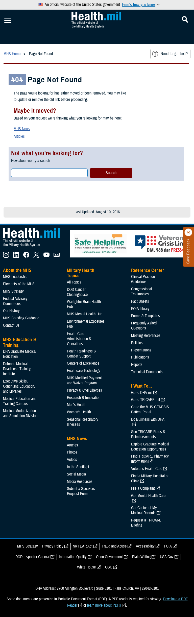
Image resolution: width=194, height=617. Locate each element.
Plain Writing (141, 556)
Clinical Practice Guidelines (143, 279)
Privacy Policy (52, 546)
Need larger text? (170, 54)
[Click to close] (188, 232)
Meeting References (145, 335)
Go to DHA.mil (141, 392)
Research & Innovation (83, 397)
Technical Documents (147, 371)
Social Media (76, 474)
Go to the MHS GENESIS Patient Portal (150, 410)
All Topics (74, 282)
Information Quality (73, 556)
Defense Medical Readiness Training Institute (17, 368)
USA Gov (167, 556)
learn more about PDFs (104, 605)
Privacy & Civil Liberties (84, 390)
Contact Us (11, 325)
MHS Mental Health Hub (84, 314)
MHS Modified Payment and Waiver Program (84, 380)
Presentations (141, 350)
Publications (140, 357)
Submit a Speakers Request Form (81, 491)
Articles (19, 136)
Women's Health (79, 412)
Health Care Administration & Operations (79, 338)
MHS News (22, 128)
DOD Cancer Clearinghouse (77, 292)
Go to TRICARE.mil (145, 399)
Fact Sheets (140, 301)
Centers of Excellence (83, 363)
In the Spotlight (78, 466)
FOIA (168, 546)
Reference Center (147, 270)
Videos (72, 459)
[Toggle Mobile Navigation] (8, 20)
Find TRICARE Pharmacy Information (150, 459)
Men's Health (76, 404)
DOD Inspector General (32, 556)
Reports (136, 364)
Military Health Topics (80, 273)
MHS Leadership (15, 276)
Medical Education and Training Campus (19, 401)
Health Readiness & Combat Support (81, 354)
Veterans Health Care (146, 468)
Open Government (109, 556)
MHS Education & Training (19, 342)
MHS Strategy (13, 291)
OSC (108, 567)
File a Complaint (143, 488)
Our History (11, 310)
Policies (137, 342)
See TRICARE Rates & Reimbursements (148, 434)
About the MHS (17, 270)
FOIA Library (140, 308)
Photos (72, 452)
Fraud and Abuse (114, 546)
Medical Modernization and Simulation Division (20, 413)
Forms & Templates (145, 315)
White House (86, 567)
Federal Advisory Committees (15, 301)
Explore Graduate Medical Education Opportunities (150, 447)
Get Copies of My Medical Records (144, 510)
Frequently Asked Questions (144, 326)
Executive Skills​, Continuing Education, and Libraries (19, 386)
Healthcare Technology (83, 370)
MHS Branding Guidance (21, 318)
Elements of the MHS (19, 284)
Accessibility (145, 546)
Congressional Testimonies (141, 292)
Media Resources (79, 481)
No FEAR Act (82, 546)
